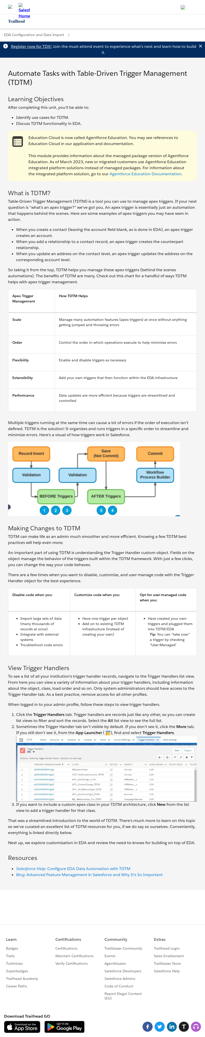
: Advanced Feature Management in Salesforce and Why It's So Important (89, 874)
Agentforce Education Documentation (146, 174)
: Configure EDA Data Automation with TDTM (73, 868)
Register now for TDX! (31, 46)
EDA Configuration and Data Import (34, 34)
